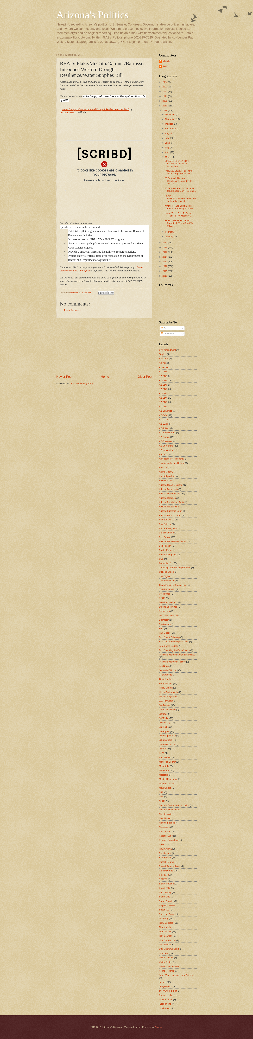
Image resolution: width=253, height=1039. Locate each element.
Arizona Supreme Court (170, 511)
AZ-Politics (164, 428)
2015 (165, 252)
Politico (162, 844)
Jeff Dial (163, 714)
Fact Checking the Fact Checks (174, 650)
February (169, 232)
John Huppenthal (167, 735)
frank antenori (166, 999)
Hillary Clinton (166, 687)
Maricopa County (167, 762)
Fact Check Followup (169, 637)
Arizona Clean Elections (170, 485)
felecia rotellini (166, 995)
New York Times (167, 822)
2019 (165, 105)
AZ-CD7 (163, 398)
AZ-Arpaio (164, 367)
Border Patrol (165, 550)
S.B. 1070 (164, 875)
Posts (165, 328)
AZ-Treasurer (165, 441)
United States (165, 962)
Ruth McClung (166, 870)
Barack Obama (166, 532)
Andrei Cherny (166, 471)
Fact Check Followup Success (173, 641)
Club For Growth (167, 589)
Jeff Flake (164, 718)
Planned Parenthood (169, 840)
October (169, 124)
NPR (161, 792)
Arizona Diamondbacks (170, 493)
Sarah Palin (164, 888)
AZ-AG (162, 363)
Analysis (163, 467)
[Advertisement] (104, 346)
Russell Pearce (166, 862)
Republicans (165, 853)
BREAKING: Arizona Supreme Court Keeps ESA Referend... (180, 189)
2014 (165, 257)
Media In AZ (165, 770)
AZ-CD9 (163, 406)
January (169, 236)
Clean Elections (166, 580)
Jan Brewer (164, 705)
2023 (165, 86)
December (170, 114)
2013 (165, 261)
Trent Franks (165, 931)
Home (105, 376)
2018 (165, 110)
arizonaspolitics (68, 112)
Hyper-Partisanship (168, 692)
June (167, 143)
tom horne (164, 1008)
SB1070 (163, 879)
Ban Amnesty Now (168, 528)
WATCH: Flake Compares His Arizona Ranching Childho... (179, 207)
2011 (165, 271)
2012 (165, 266)
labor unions (165, 1004)
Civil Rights (164, 576)
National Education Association (174, 805)
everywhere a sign (168, 991)
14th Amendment (167, 350)
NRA (161, 796)
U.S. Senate (165, 944)
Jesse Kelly (164, 722)
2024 (165, 82)
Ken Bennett (165, 757)
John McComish (167, 744)
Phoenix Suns (166, 835)
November (170, 119)
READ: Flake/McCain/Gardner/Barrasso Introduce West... (180, 198)
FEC (161, 628)
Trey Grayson (165, 936)
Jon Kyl (162, 748)
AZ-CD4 (163, 385)
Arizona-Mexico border (170, 515)
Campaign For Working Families (175, 567)
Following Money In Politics (172, 661)
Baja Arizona (165, 524)
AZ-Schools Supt (167, 432)
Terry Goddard (166, 923)
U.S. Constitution (167, 940)
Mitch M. (166, 61)
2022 (165, 91)
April (167, 152)
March (168, 157)
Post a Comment (72, 310)
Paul (164, 66)
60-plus (162, 354)
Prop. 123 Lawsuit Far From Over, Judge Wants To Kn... (179, 172)
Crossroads (164, 593)
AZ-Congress (165, 411)
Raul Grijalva (165, 848)
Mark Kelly (164, 766)
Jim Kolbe (164, 727)
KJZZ (161, 753)
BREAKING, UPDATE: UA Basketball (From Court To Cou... (179, 223)
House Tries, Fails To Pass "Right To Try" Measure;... (178, 214)
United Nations (166, 957)
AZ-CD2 (163, 376)
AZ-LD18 (163, 419)
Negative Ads (165, 814)
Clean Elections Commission (173, 585)
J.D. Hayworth (166, 700)
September (170, 128)
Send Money (165, 892)
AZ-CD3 (163, 380)
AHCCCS (163, 358)
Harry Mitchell (166, 683)
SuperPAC (164, 909)
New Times (164, 818)
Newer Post (64, 376)
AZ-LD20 (163, 424)
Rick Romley (165, 857)
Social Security (166, 901)
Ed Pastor (164, 620)
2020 (165, 101)
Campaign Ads (166, 563)
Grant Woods (165, 674)
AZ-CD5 (163, 389)
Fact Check (164, 633)
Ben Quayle (164, 537)
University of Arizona (169, 966)
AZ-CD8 (163, 402)
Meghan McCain (167, 783)
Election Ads (165, 624)
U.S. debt (163, 953)
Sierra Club (164, 896)
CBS (161, 559)
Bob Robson (165, 546)
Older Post (145, 376)
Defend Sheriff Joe (168, 606)
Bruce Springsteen (168, 554)
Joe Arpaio (164, 731)
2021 (165, 96)
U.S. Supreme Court (169, 949)
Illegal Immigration (168, 696)
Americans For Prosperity (171, 458)
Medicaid (163, 775)
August (169, 133)
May (167, 147)
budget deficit (165, 986)
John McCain (165, 740)
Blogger (158, 1027)
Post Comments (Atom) (81, 383)
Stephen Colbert (167, 905)
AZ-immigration (166, 450)
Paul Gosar (164, 831)
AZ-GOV (163, 415)
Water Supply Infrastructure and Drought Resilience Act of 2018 (95, 109)
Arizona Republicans (169, 506)
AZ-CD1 (163, 371)
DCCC (162, 598)
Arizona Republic (167, 498)
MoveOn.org (165, 788)
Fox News (164, 666)
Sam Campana (166, 883)
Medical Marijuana (168, 779)
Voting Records (166, 971)
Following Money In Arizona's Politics (177, 654)
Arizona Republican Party (171, 502)
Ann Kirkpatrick (166, 476)
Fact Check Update (168, 646)
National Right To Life (169, 809)
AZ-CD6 (163, 393)
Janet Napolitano (167, 709)
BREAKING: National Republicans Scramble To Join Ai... (178, 181)
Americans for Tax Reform (172, 463)
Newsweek (164, 827)
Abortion (163, 454)
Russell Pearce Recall (170, 866)
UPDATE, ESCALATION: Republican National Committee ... (177, 164)
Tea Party (163, 918)
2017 (165, 242)
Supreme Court (166, 914)
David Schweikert (167, 602)
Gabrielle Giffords (167, 670)
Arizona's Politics (92, 14)
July (167, 138)
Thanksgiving (165, 927)
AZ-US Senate (166, 445)
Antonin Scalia (166, 480)
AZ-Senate (164, 437)
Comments (167, 333)
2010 (165, 276)
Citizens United (166, 572)
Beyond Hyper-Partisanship (172, 541)
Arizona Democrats (168, 489)
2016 (165, 247)
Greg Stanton (165, 679)
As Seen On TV (166, 519)
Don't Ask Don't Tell (168, 615)
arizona (162, 982)
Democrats (164, 611)
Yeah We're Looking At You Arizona (176, 975)
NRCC (162, 801)
